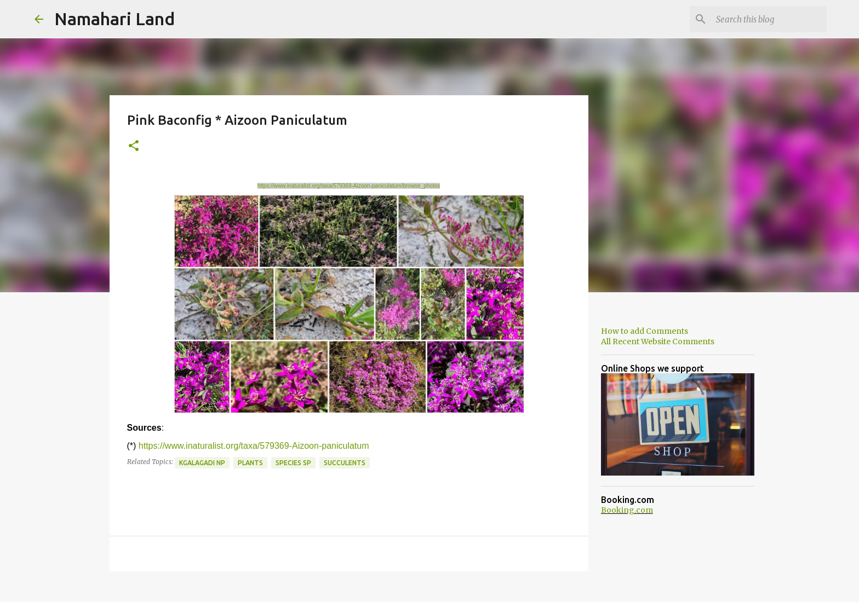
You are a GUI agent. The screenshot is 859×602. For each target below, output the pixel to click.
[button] (133, 146)
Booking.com (627, 510)
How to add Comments (644, 331)
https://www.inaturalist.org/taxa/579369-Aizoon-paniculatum (254, 445)
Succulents (344, 462)
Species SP (293, 462)
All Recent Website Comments (657, 341)
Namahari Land (114, 18)
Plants (250, 462)
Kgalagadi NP (202, 462)
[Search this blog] (769, 19)
